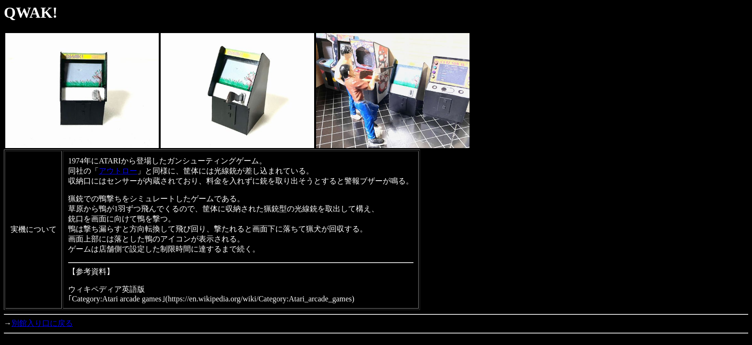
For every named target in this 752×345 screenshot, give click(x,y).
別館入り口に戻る (42, 323)
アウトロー (118, 171)
